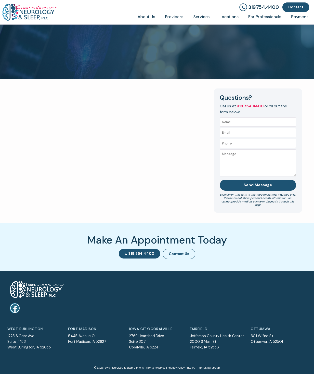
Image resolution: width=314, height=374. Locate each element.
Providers (174, 16)
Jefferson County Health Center (217, 335)
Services (201, 16)
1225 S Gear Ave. (21, 335)
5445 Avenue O (81, 335)
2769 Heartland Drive (146, 335)
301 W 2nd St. (262, 335)
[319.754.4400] (243, 7)
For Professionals (264, 16)
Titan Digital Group (208, 367)
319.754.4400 (263, 7)
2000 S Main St (203, 341)
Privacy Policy (176, 367)
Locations (229, 16)
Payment (299, 16)
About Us (146, 16)
